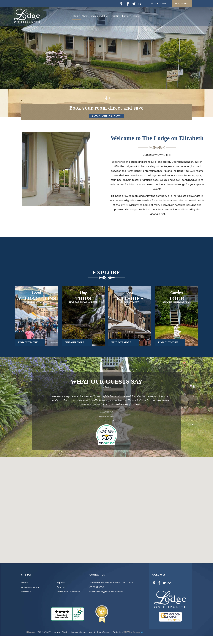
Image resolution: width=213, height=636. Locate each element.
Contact (137, 15)
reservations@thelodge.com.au (106, 592)
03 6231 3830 (160, 3)
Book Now (181, 3)
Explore (126, 15)
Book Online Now (107, 115)
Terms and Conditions (68, 592)
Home (76, 15)
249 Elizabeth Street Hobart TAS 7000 (111, 583)
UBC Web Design (131, 632)
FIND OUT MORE (28, 342)
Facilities (115, 15)
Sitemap (30, 632)
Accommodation (99, 15)
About (85, 15)
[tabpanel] (106, 404)
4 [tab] (113, 420)
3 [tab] (108, 420)
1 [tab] (99, 420)
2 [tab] (104, 420)
